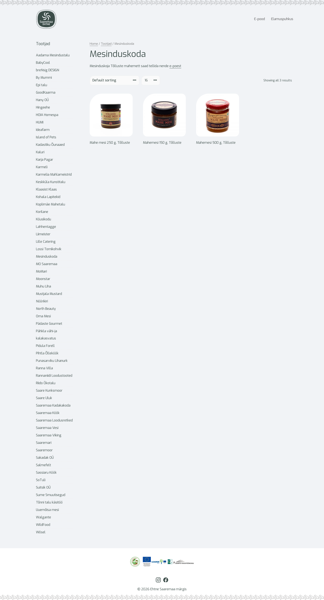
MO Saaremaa (46, 264)
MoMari (41, 271)
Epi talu (41, 85)
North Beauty (46, 309)
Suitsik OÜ (43, 487)
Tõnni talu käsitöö (49, 502)
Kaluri (40, 152)
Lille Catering (46, 241)
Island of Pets (46, 137)
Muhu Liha (43, 286)
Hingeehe (43, 107)
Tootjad (106, 44)
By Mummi (44, 77)
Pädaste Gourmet (49, 323)
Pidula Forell (45, 346)
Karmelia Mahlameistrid (54, 174)
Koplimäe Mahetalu (50, 204)
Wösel (40, 532)
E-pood (259, 19)
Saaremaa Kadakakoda (53, 405)
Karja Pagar (44, 159)
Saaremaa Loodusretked (54, 420)
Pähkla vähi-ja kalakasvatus (46, 334)
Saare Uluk (44, 398)
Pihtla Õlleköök (47, 353)
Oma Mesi (43, 316)
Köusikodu (43, 219)
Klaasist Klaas (46, 189)
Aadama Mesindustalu (53, 55)
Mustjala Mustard (49, 294)
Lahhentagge (46, 227)
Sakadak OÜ (45, 457)
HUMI (39, 122)
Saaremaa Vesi (47, 428)
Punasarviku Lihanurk (52, 361)
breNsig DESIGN (47, 70)
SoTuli (40, 480)
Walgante (43, 517)
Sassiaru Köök (46, 472)
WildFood (43, 525)
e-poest (175, 66)
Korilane (42, 212)
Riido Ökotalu (45, 383)
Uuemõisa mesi (47, 510)
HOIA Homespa (47, 115)
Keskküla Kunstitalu (50, 182)
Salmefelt (43, 465)
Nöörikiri (42, 301)
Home (94, 44)
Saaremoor (44, 450)
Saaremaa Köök (48, 413)
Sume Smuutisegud (50, 495)
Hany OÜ (42, 100)
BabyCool (43, 62)
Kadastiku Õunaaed (50, 144)
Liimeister (43, 234)
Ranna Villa (44, 368)
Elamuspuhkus (282, 19)
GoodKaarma (45, 92)
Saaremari (43, 443)
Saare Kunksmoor (49, 390)
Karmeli (42, 167)
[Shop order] (114, 80)
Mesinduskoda (46, 256)
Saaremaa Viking (48, 435)
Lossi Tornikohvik (48, 249)
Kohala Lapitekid (48, 197)
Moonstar (43, 279)
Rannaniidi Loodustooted (54, 375)
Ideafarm (43, 130)
